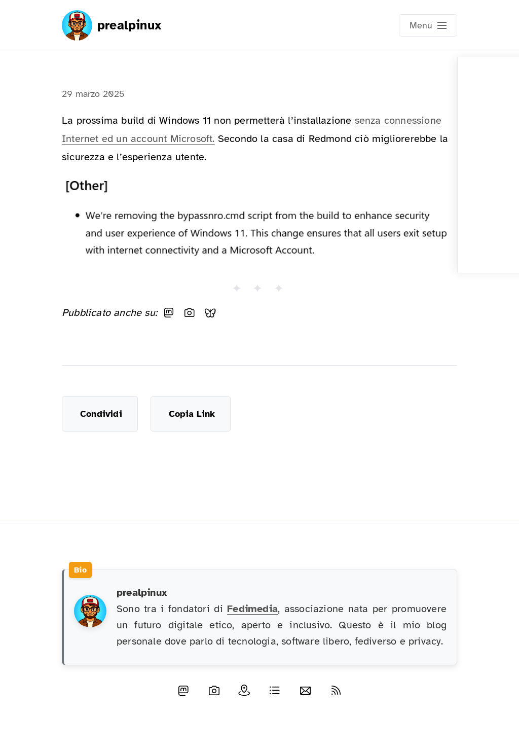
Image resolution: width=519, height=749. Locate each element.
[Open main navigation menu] (428, 25)
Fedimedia (252, 608)
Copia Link (192, 413)
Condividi (101, 413)
